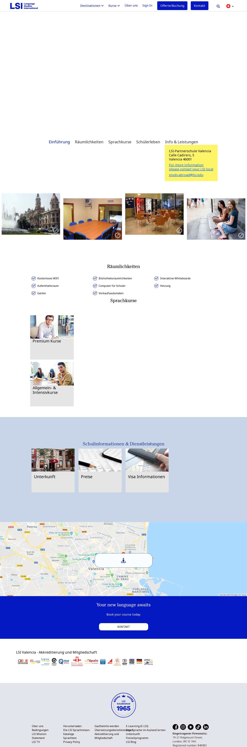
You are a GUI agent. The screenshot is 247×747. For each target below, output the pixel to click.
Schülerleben (148, 141)
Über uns (131, 5)
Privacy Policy (71, 742)
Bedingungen (40, 730)
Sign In (147, 5)
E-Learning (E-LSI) (137, 726)
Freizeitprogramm (137, 738)
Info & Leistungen (181, 141)
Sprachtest (70, 738)
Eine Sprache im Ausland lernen (145, 730)
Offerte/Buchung (172, 6)
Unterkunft (133, 734)
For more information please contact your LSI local (191, 167)
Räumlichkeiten (89, 141)
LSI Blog (131, 742)
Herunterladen (72, 726)
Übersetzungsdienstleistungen (114, 730)
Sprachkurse (119, 141)
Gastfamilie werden (107, 726)
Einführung (59, 141)
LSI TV (36, 742)
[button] (230, 6)
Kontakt (199, 6)
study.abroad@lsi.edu (186, 175)
